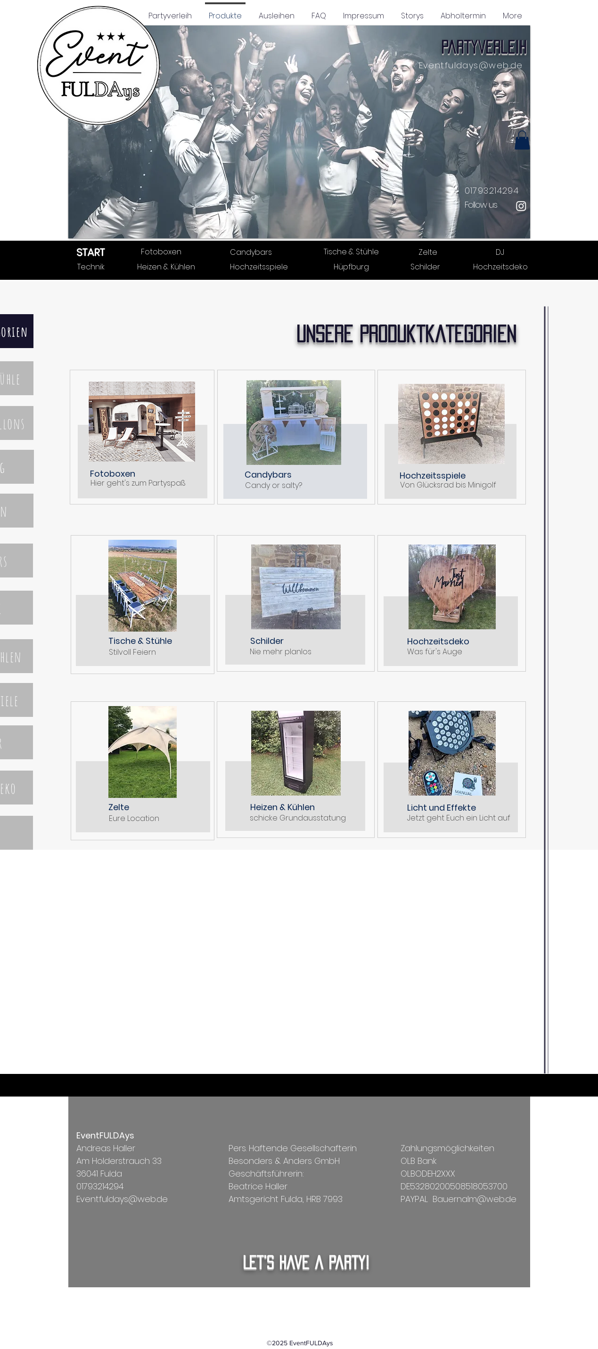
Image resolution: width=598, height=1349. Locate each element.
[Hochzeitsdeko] (500, 266)
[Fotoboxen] (161, 251)
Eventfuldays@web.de (471, 65)
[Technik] (91, 266)
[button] (299, 131)
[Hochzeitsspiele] (259, 266)
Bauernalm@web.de (474, 1199)
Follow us (481, 205)
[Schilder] (425, 266)
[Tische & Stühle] (351, 251)
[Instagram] (521, 205)
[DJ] (500, 252)
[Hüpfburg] (351, 266)
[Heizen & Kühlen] (166, 266)
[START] (91, 252)
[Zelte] (428, 252)
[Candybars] (251, 252)
